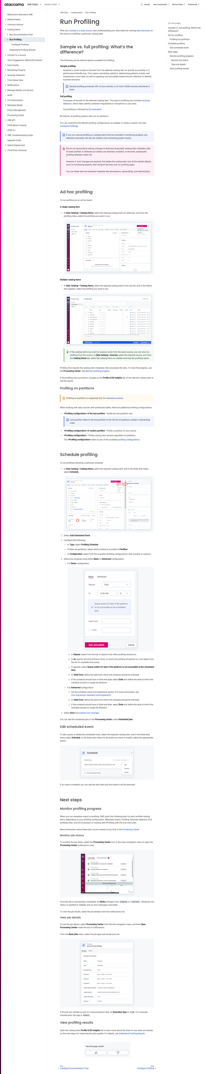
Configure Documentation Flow (74, 1068)
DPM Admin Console (16, 125)
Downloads (194, 4)
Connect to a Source (16, 55)
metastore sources (114, 398)
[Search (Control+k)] (145, 4)
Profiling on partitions (180, 39)
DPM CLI (11, 130)
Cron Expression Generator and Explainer (90, 695)
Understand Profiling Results (22, 50)
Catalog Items (13, 29)
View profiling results (179, 68)
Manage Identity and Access (20, 90)
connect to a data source (80, 30)
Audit (9, 95)
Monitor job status (179, 60)
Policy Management (16, 110)
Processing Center (15, 115)
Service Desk (179, 4)
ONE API (11, 120)
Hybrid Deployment (16, 145)
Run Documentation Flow (21, 34)
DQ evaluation (95, 109)
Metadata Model (14, 105)
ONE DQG (64, 12)
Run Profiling (15, 39)
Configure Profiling (20, 44)
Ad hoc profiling (175, 35)
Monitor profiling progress (181, 56)
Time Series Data (15, 80)
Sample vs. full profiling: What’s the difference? (184, 29)
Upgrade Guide (14, 140)
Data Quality (13, 65)
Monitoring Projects (16, 70)
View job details (178, 64)
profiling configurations (128, 439)
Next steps (173, 52)
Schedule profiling (176, 43)
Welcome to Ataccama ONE (20, 14)
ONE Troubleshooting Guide (20, 135)
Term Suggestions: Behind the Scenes (24, 60)
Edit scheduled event (179, 47)
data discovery (143, 30)
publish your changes (89, 713)
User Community (161, 4)
